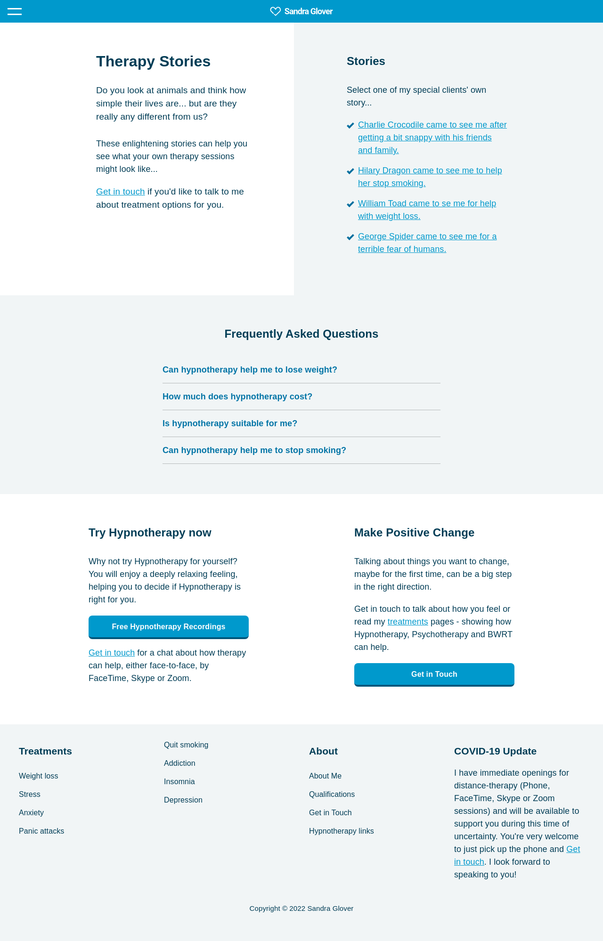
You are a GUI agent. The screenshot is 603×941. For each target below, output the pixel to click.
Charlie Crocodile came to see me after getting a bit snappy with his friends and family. (432, 137)
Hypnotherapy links (341, 831)
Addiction (180, 763)
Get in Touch (434, 674)
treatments (408, 621)
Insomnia (179, 782)
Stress (30, 794)
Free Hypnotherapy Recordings (168, 627)
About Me (325, 776)
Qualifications (332, 794)
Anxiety (31, 813)
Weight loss (38, 776)
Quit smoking (186, 745)
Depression (183, 800)
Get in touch (120, 191)
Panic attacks (41, 831)
